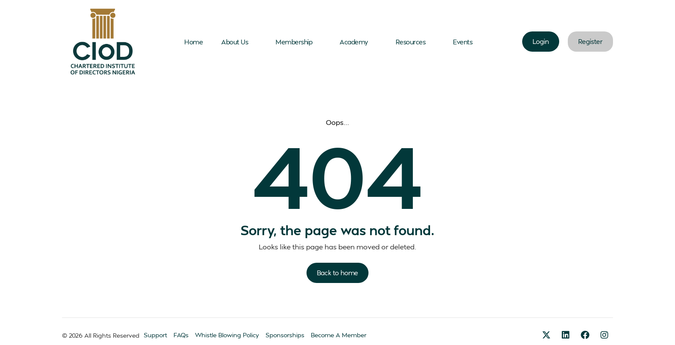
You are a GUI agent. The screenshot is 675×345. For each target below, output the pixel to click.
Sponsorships (285, 335)
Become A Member (338, 335)
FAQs (181, 335)
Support (155, 335)
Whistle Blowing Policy (227, 335)
